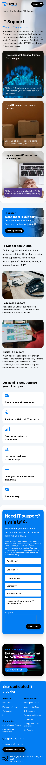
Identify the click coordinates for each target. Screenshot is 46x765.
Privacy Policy (16, 761)
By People (28, 730)
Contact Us (7, 721)
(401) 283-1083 (15, 739)
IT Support (28, 719)
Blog (4, 715)
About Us (6, 698)
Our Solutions (16, 11)
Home (5, 11)
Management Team (10, 707)
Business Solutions (31, 707)
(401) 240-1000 (14, 744)
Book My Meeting (14, 231)
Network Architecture (32, 715)
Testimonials (7, 711)
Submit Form (33, 626)
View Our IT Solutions (16, 670)
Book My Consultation (14, 749)
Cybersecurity (30, 711)
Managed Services (31, 703)
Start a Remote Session (11, 725)
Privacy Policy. (14, 554)
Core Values (7, 703)
